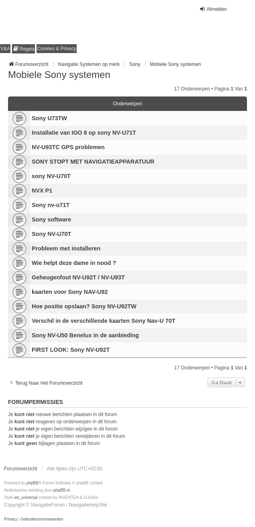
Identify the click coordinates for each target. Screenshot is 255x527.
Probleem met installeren (66, 248)
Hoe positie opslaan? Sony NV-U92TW (84, 306)
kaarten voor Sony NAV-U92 (70, 292)
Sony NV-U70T (51, 234)
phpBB (33, 483)
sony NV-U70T (51, 176)
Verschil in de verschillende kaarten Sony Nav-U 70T (103, 321)
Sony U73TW (49, 118)
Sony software (51, 219)
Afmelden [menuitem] (213, 9)
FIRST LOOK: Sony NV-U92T (71, 350)
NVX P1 (42, 190)
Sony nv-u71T (50, 205)
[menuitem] (23, 48)
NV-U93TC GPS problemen (68, 147)
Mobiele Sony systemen (59, 74)
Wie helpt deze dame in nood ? (74, 263)
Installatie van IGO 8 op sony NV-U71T (84, 132)
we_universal (25, 497)
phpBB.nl (61, 490)
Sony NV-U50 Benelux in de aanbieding (85, 335)
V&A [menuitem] (5, 48)
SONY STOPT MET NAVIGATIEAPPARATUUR (93, 161)
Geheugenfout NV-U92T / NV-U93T (78, 277)
